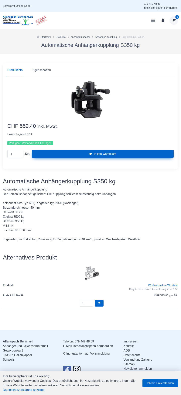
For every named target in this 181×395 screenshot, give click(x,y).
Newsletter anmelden (138, 368)
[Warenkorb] (173, 20)
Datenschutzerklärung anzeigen (24, 389)
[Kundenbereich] (163, 20)
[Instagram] (77, 370)
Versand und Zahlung (138, 359)
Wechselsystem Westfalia (163, 285)
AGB (127, 350)
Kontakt (129, 346)
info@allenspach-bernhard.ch (161, 7)
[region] (90, 70)
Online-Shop (23, 5)
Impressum (131, 341)
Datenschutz (132, 355)
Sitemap (129, 364)
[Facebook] (67, 370)
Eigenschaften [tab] (41, 70)
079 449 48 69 (152, 3)
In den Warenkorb (102, 153)
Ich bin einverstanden (160, 383)
